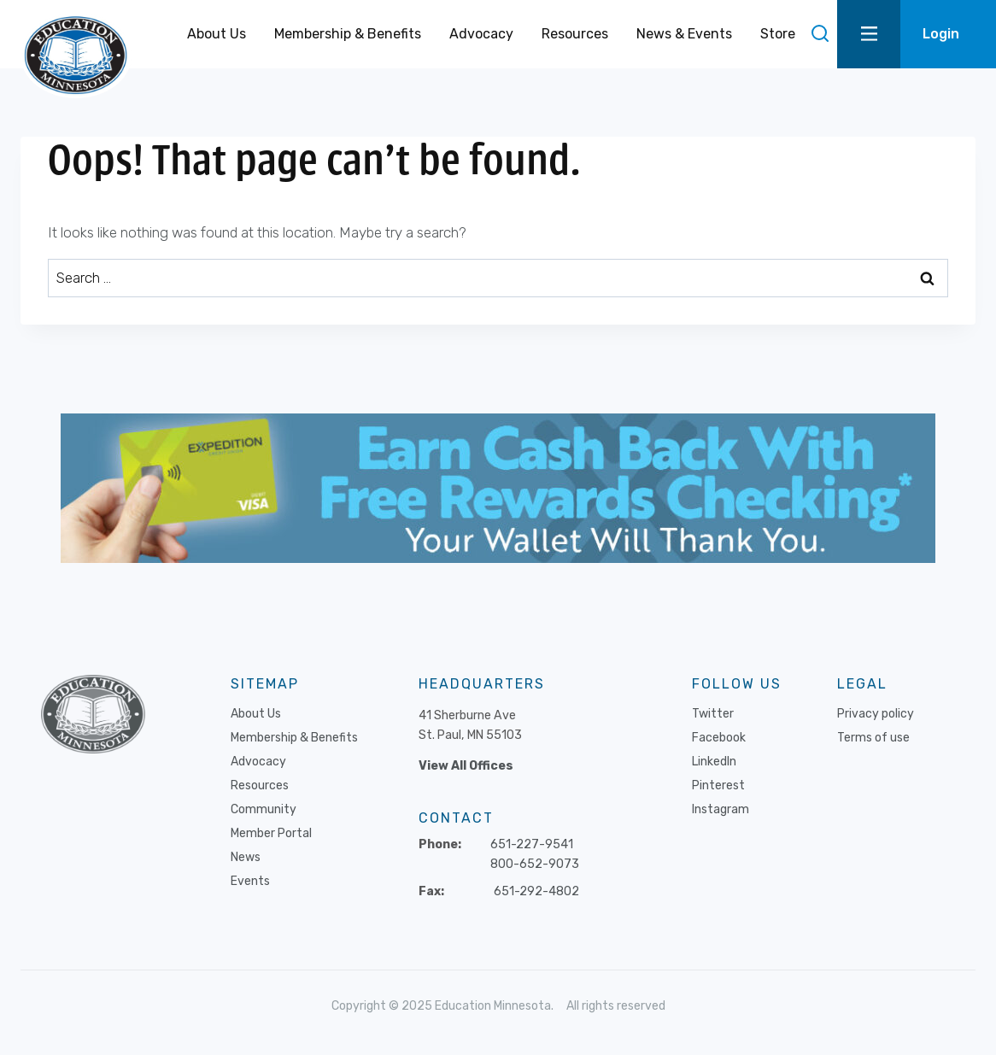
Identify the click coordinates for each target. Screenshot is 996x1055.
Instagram (720, 809)
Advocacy (258, 761)
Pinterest (718, 785)
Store (777, 34)
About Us (256, 713)
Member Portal (271, 833)
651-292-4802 (536, 891)
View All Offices (466, 766)
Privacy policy (875, 713)
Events (250, 881)
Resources (260, 785)
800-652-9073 (534, 864)
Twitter (713, 713)
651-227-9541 (531, 844)
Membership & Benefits (294, 737)
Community (263, 809)
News (246, 857)
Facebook (719, 737)
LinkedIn (714, 761)
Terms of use (873, 737)
